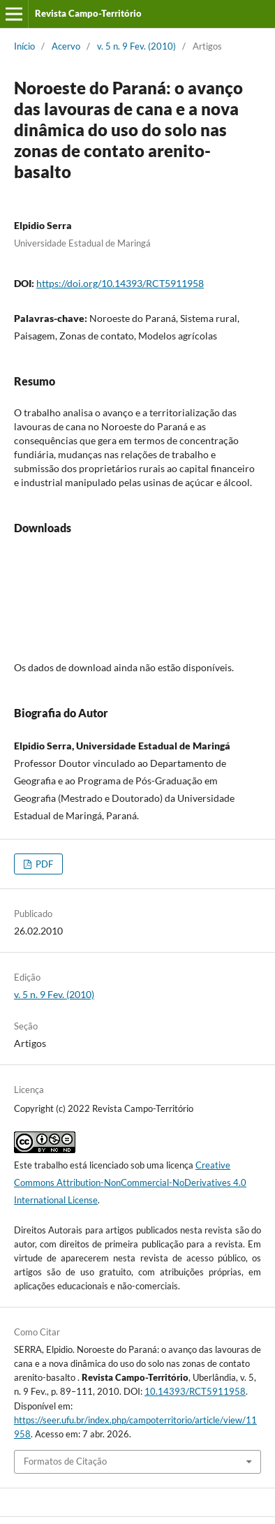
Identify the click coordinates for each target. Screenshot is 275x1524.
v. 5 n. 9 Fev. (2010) (136, 46)
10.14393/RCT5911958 (195, 1391)
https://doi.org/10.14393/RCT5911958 (120, 283)
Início (24, 46)
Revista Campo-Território (88, 13)
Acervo (66, 46)
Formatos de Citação (65, 1461)
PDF (43, 864)
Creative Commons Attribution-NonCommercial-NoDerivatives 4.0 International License (130, 1182)
